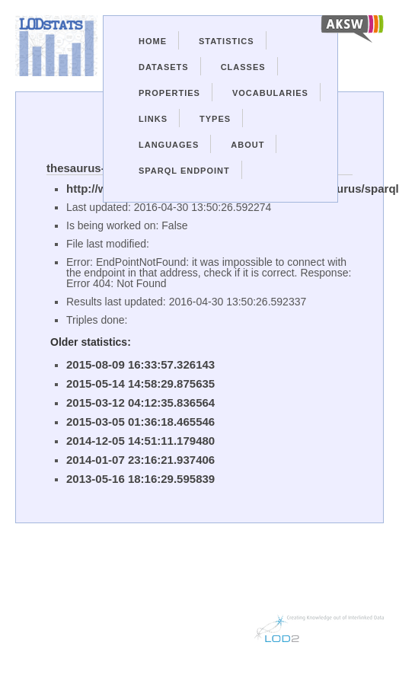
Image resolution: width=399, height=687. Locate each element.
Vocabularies (270, 92)
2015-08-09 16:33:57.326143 (140, 364)
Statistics (226, 41)
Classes (243, 67)
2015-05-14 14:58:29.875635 (140, 383)
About (247, 144)
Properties (169, 92)
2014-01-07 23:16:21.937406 (140, 459)
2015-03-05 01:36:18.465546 (140, 421)
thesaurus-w (79, 167)
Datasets (164, 67)
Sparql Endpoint (184, 170)
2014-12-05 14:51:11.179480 (140, 440)
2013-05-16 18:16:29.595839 (140, 478)
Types (215, 118)
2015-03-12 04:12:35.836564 (140, 402)
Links (153, 118)
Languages (169, 144)
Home (153, 41)
